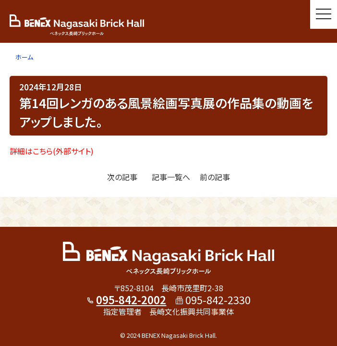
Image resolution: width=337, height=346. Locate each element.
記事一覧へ (171, 177)
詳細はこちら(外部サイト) (52, 151)
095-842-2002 (131, 299)
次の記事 (122, 177)
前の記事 (215, 177)
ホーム (24, 57)
